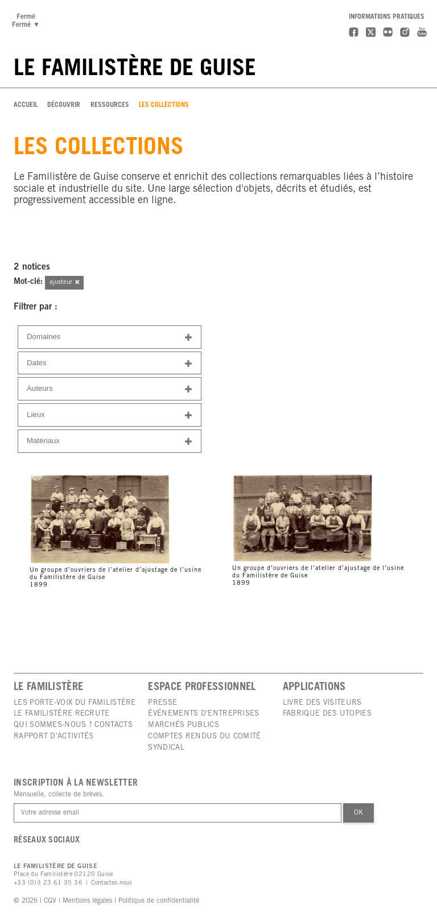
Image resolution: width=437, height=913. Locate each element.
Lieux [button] (109, 415)
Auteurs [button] (109, 389)
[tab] (109, 337)
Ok (358, 812)
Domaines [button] (109, 337)
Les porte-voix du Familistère (75, 703)
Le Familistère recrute (62, 714)
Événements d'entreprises (203, 714)
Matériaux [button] (109, 441)
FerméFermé (27, 21)
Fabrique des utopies (327, 714)
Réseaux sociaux (47, 841)
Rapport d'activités (54, 737)
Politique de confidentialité (158, 901)
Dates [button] (109, 363)
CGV (50, 901)
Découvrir (63, 105)
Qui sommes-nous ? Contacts (73, 725)
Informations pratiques (386, 17)
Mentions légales (87, 901)
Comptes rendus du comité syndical (204, 742)
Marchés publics (183, 725)
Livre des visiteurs (322, 703)
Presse (162, 703)
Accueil (26, 105)
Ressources (109, 105)
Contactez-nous (111, 883)
